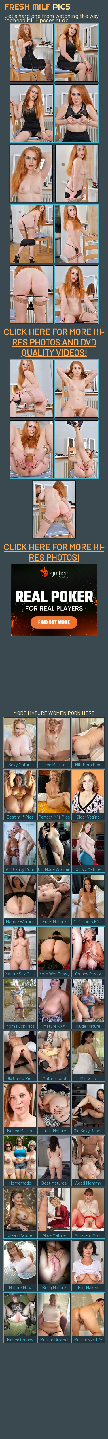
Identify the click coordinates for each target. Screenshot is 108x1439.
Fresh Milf (37, 6)
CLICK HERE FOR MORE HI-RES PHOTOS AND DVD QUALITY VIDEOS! (54, 342)
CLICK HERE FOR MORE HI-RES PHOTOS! (54, 552)
